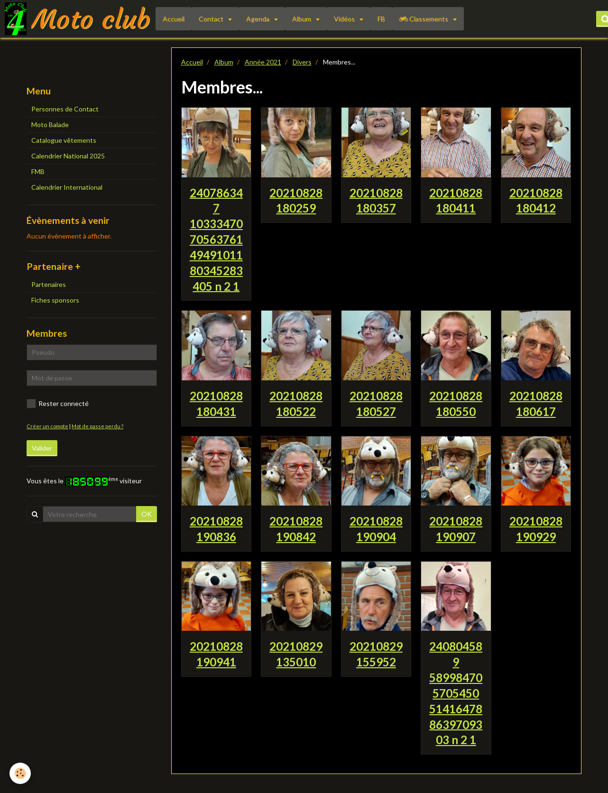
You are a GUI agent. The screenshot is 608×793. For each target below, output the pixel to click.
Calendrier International (66, 187)
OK (146, 514)
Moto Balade (50, 124)
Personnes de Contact (65, 109)
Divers (302, 62)
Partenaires (48, 284)
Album (302, 19)
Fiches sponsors (55, 300)
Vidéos (345, 19)
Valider (42, 448)
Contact (212, 19)
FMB (38, 171)
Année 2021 (263, 62)
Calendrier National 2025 (68, 156)
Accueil (173, 19)
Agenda (258, 19)
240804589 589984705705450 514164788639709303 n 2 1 (455, 693)
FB (381, 19)
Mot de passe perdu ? (97, 426)
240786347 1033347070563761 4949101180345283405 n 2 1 (216, 239)
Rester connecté (58, 403)
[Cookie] (20, 773)
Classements (424, 19)
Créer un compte (47, 426)
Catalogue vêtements (63, 140)
